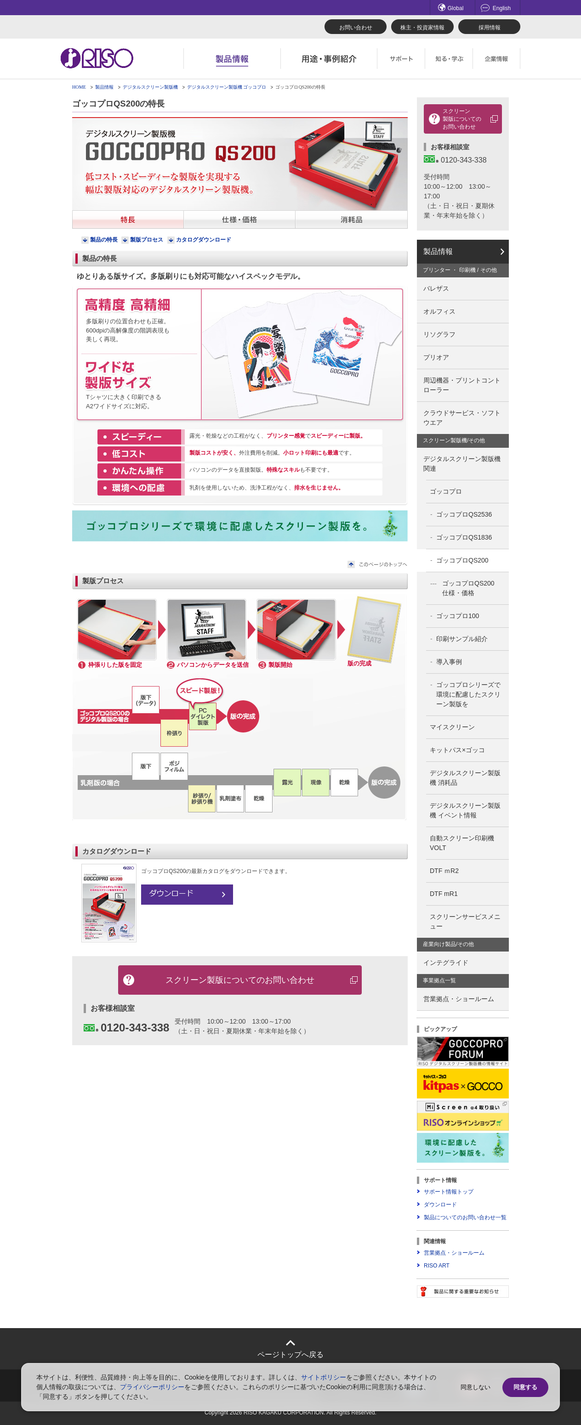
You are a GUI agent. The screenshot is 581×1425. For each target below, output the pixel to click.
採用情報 (489, 27)
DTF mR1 (444, 893)
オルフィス (439, 311)
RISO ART (437, 1265)
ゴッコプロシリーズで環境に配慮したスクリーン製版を (468, 694)
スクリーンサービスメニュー (465, 921)
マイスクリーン (452, 727)
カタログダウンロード (203, 240)
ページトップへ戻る (290, 1354)
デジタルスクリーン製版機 (150, 87)
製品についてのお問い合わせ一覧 (465, 1217)
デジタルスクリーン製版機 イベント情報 (465, 810)
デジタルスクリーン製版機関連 (462, 463)
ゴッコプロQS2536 (464, 514)
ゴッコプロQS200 (462, 560)
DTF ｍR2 (444, 870)
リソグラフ (439, 334)
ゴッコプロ (446, 491)
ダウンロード (440, 1204)
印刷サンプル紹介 (462, 638)
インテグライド (445, 962)
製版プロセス (146, 240)
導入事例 (449, 661)
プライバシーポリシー (152, 1387)
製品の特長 (104, 240)
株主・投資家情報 (422, 27)
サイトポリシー (323, 1377)
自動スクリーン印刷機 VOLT (465, 842)
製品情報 (104, 87)
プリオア (436, 357)
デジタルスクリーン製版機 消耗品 (465, 777)
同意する (525, 1387)
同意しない (475, 1387)
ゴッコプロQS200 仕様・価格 (471, 588)
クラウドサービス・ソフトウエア (462, 417)
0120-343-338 (126, 1027)
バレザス (436, 288)
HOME (79, 87)
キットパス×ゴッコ (457, 750)
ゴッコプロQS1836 (464, 537)
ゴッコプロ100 (457, 616)
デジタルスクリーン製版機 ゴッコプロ (227, 87)
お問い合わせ (355, 27)
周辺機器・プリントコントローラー (462, 385)
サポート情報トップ (448, 1191)
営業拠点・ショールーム (458, 999)
